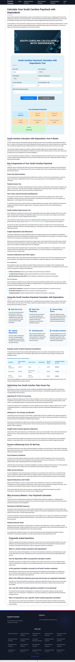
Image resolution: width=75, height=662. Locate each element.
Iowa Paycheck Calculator (11, 650)
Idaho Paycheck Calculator (36, 645)
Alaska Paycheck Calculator (42, 2)
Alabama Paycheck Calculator (28, 2)
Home (19, 1)
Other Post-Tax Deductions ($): (20, 89)
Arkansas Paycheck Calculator (61, 634)
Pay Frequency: (42, 69)
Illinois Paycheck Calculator (49, 645)
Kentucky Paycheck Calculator (37, 650)
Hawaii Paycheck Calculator (24, 645)
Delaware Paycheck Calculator (49, 639)
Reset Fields (46, 98)
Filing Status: (16, 75)
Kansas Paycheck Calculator (24, 650)
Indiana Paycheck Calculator (61, 645)
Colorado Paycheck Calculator (24, 639)
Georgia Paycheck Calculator (12, 645)
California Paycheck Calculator (12, 639)
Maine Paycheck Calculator (61, 650)
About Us (65, 2)
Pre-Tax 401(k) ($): (17, 82)
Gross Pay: (15, 69)
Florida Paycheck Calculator (61, 639)
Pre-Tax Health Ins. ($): (44, 82)
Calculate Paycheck (29, 98)
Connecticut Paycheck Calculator (37, 639)
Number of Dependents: (44, 75)
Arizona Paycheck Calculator (54, 2)
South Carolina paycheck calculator (36, 221)
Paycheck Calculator (10, 2)
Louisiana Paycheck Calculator (49, 650)
